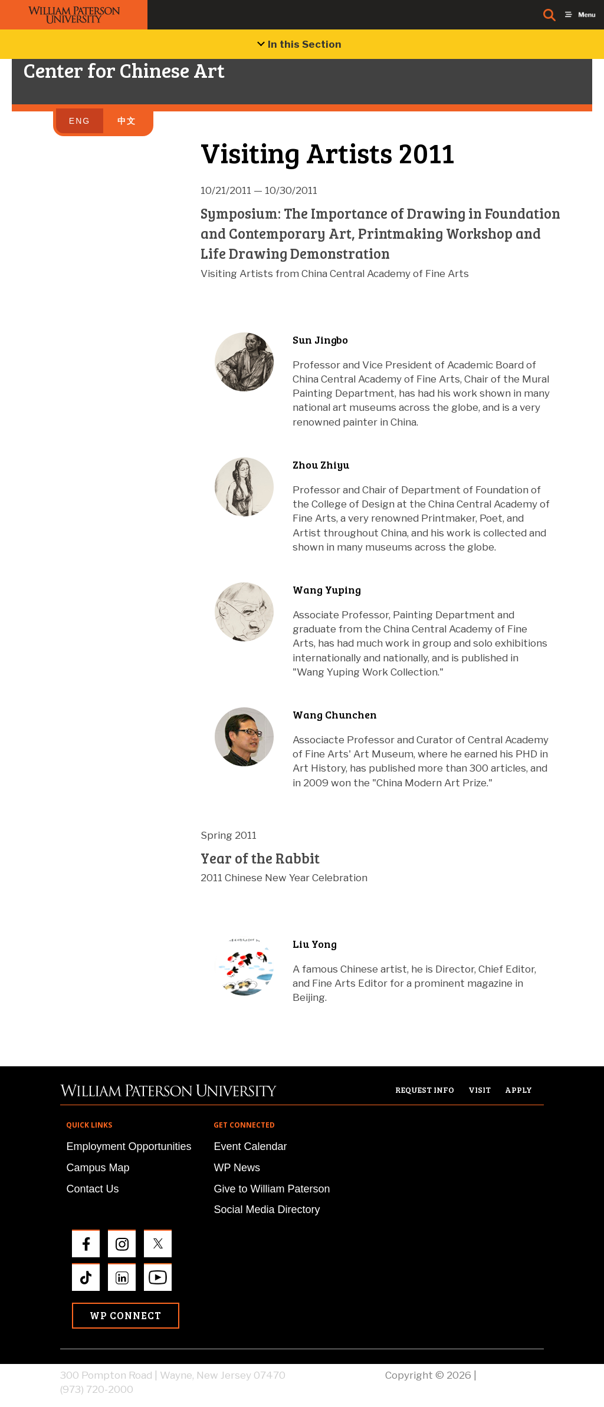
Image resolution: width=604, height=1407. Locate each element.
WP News (237, 1168)
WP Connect (126, 1315)
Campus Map (97, 1168)
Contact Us (92, 1189)
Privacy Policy (511, 1375)
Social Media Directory (267, 1209)
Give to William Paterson (272, 1189)
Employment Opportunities (128, 1146)
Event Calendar (250, 1146)
